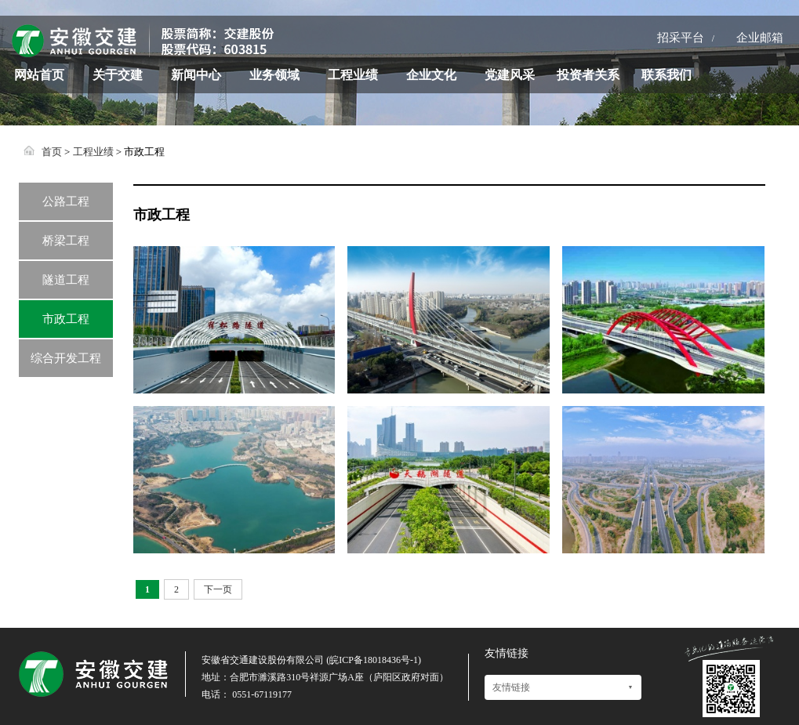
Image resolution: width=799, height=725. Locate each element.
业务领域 (274, 75)
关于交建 (118, 75)
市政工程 (65, 319)
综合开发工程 (66, 358)
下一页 (218, 589)
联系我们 (666, 75)
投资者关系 (588, 75)
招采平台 (680, 37)
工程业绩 (353, 75)
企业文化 (431, 75)
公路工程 (65, 201)
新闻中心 (196, 75)
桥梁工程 (65, 240)
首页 (52, 152)
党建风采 (510, 75)
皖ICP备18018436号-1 (373, 659)
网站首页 (39, 75)
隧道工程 (65, 280)
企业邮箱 (759, 37)
